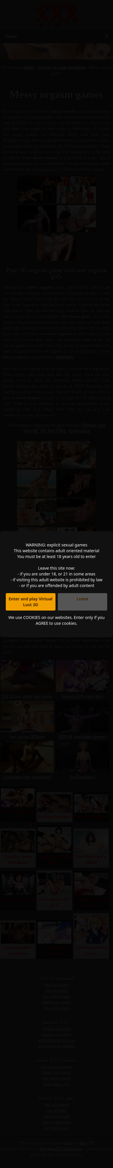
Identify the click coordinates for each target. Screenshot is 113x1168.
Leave (82, 599)
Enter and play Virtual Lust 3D (31, 601)
